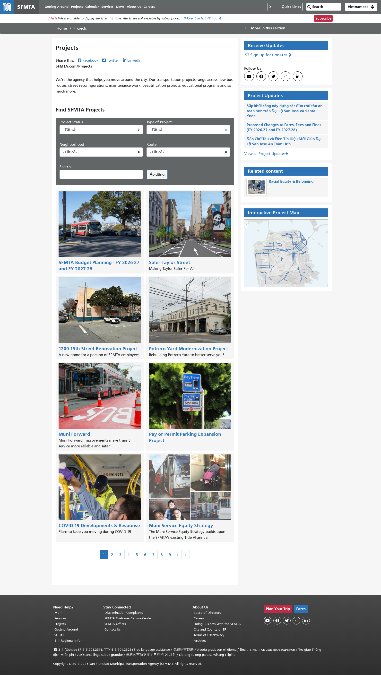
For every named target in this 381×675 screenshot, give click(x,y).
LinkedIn (134, 60)
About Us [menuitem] (134, 7)
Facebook (90, 60)
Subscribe (323, 18)
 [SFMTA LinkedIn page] (297, 76)
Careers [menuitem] (149, 7)
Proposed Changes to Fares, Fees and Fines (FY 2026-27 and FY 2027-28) (284, 127)
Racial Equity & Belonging (291, 181)
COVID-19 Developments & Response (99, 526)
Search (65, 167)
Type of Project (159, 122)
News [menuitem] (120, 7)
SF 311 (59, 635)
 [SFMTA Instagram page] (285, 76)
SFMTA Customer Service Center (128, 618)
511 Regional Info (67, 641)
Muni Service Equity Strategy (181, 526)
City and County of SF (210, 629)
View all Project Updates (264, 154)
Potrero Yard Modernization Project (188, 348)
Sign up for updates (268, 55)
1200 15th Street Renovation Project (98, 348)
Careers (199, 618)
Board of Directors (207, 613)
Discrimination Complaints (123, 613)
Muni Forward (74, 434)
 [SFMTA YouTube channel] (249, 76)
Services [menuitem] (107, 7)
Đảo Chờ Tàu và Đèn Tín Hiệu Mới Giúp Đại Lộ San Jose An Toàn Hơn (284, 141)
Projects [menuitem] (77, 7)
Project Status (71, 122)
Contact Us (112, 629)
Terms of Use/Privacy (209, 635)
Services (60, 618)
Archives (200, 641)
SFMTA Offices (115, 624)
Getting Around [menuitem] (57, 7)
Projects (60, 624)
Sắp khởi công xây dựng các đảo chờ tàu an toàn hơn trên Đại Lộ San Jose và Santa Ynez (284, 110)
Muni (58, 613)
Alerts (52, 19)
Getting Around (66, 629)
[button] (361, 7)
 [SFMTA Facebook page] (261, 76)
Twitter (113, 60)
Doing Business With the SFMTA (217, 624)
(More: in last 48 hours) (202, 19)
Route (151, 144)
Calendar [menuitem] (92, 7)
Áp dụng (157, 174)
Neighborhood (72, 144)
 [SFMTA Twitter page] (273, 76)
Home (62, 28)
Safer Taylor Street (169, 262)
